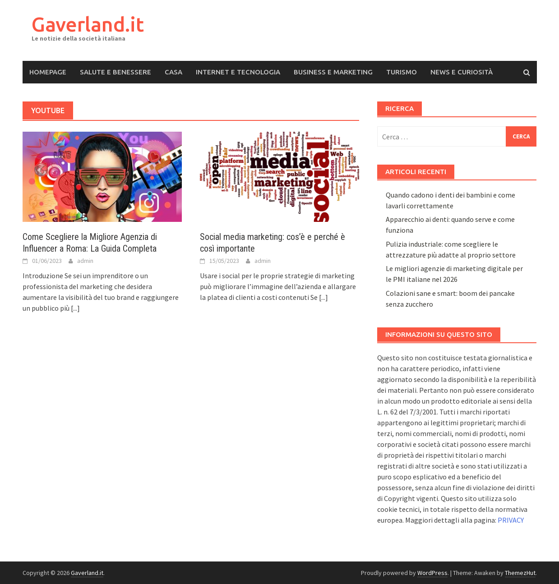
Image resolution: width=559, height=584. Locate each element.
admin (85, 261)
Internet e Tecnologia (238, 72)
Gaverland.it (88, 24)
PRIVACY (511, 519)
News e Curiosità (461, 72)
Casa (173, 72)
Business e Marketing (333, 72)
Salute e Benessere (115, 72)
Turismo (401, 72)
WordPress (432, 573)
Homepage (47, 72)
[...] (75, 308)
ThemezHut (520, 573)
